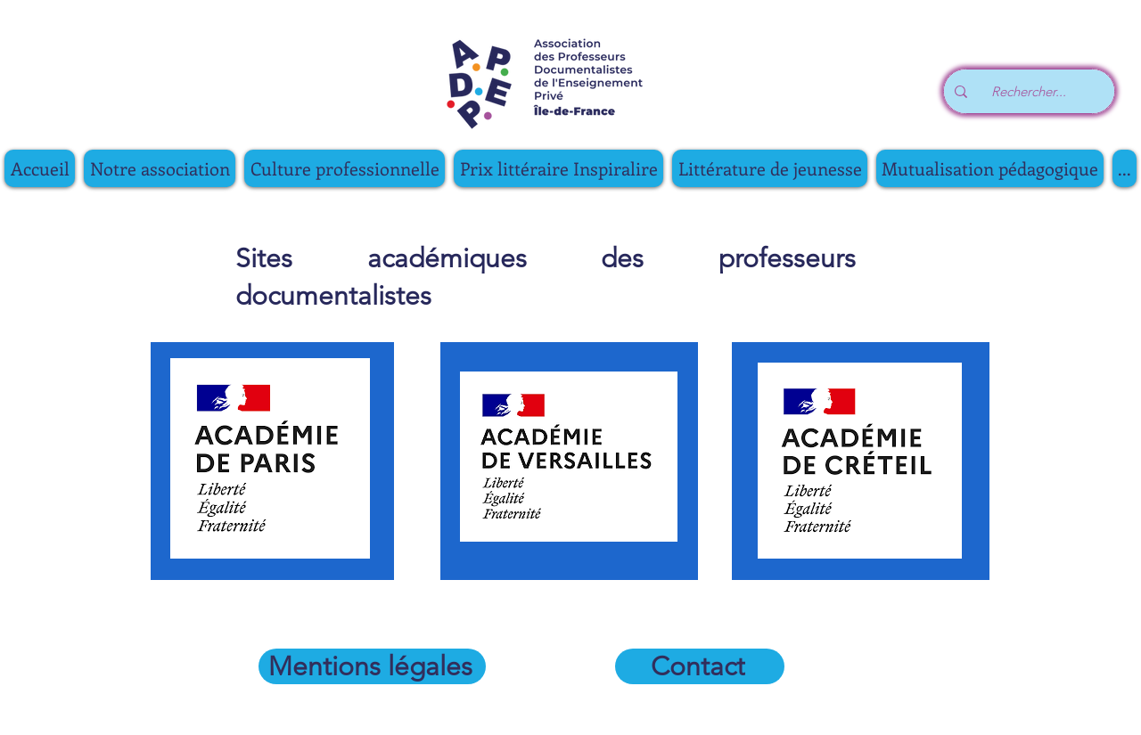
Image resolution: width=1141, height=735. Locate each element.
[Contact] (699, 666)
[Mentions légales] (372, 666)
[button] (344, 168)
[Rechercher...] (1034, 91)
